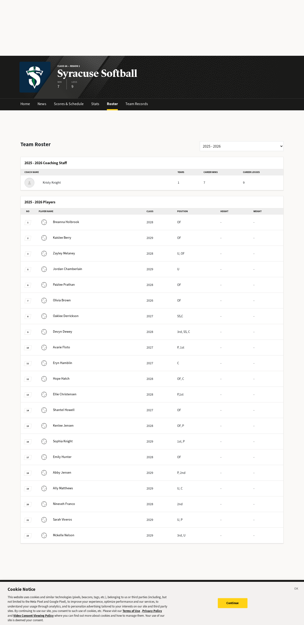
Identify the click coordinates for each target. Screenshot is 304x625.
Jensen (56, 425)
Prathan (57, 284)
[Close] (296, 593)
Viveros (55, 519)
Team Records (136, 103)
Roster (112, 103)
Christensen (57, 394)
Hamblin (55, 363)
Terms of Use (131, 614)
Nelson (56, 535)
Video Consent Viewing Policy (33, 619)
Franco (57, 504)
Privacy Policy (152, 614)
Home (25, 103)
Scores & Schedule (69, 103)
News (42, 103)
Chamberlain (60, 269)
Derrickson (59, 316)
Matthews (56, 488)
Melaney (57, 253)
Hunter (55, 457)
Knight (56, 441)
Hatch (54, 378)
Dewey (55, 331)
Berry (55, 237)
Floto (54, 347)
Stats (95, 103)
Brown (55, 300)
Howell (57, 410)
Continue (232, 606)
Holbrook (59, 222)
